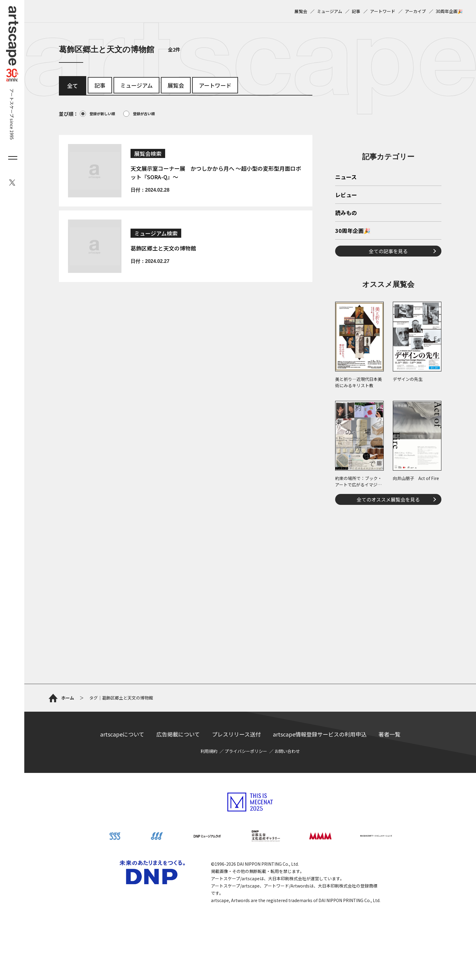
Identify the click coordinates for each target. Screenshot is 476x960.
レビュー (346, 195)
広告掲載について (178, 734)
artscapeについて (122, 734)
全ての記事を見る (388, 251)
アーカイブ (415, 11)
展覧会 (300, 11)
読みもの (346, 213)
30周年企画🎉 (449, 11)
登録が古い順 (139, 114)
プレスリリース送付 (236, 734)
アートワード (382, 11)
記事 (356, 11)
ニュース (346, 177)
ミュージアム (329, 11)
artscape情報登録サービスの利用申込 (319, 734)
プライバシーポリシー (246, 751)
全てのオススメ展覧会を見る (388, 499)
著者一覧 (389, 734)
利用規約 (208, 751)
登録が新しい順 (97, 114)
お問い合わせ (287, 751)
